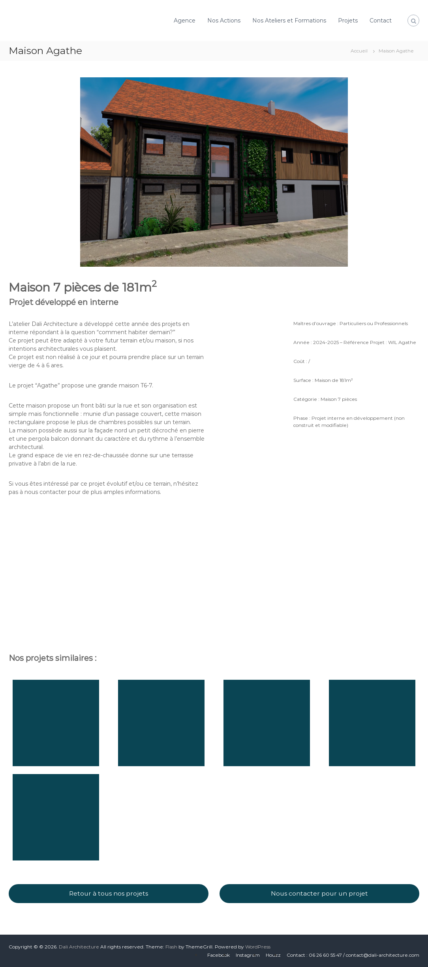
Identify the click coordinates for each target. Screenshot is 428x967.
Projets (348, 20)
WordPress (257, 947)
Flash (171, 947)
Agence (184, 20)
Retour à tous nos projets (108, 893)
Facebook (218, 955)
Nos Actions (223, 20)
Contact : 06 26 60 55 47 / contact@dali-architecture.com (353, 955)
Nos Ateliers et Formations (289, 20)
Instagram (248, 955)
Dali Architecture (79, 947)
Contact (381, 20)
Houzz (273, 955)
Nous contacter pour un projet (319, 893)
